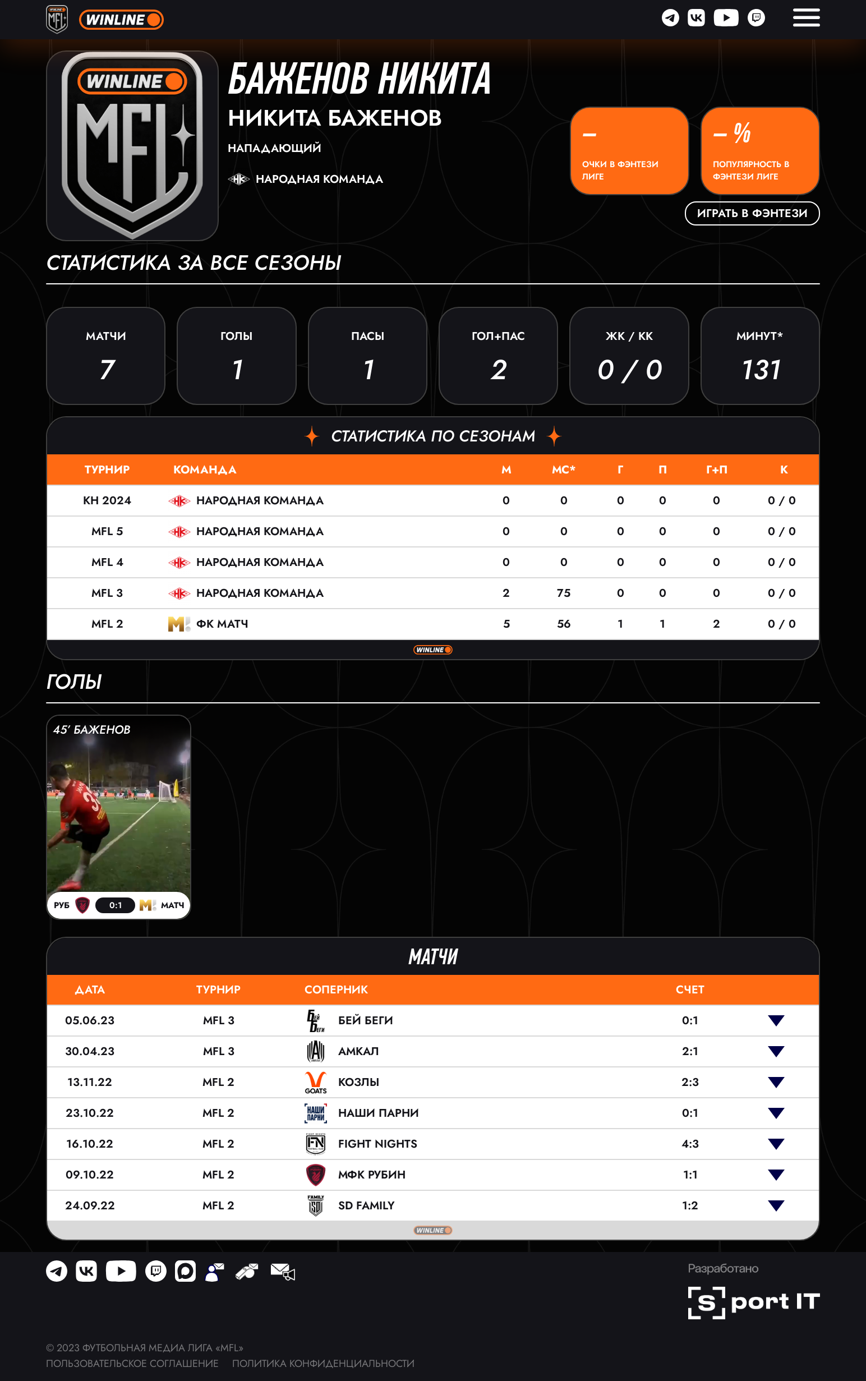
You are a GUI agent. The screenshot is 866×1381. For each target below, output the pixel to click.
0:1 (690, 1020)
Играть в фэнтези (752, 213)
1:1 (690, 1175)
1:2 (690, 1206)
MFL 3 (107, 593)
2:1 (690, 1051)
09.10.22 (90, 1175)
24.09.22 (90, 1206)
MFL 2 (107, 624)
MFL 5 (107, 531)
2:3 (690, 1082)
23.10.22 (90, 1113)
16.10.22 (89, 1144)
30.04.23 (89, 1051)
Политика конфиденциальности (323, 1363)
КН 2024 (107, 500)
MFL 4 (107, 562)
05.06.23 (89, 1020)
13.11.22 (89, 1082)
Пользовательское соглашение (132, 1363)
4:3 (690, 1144)
